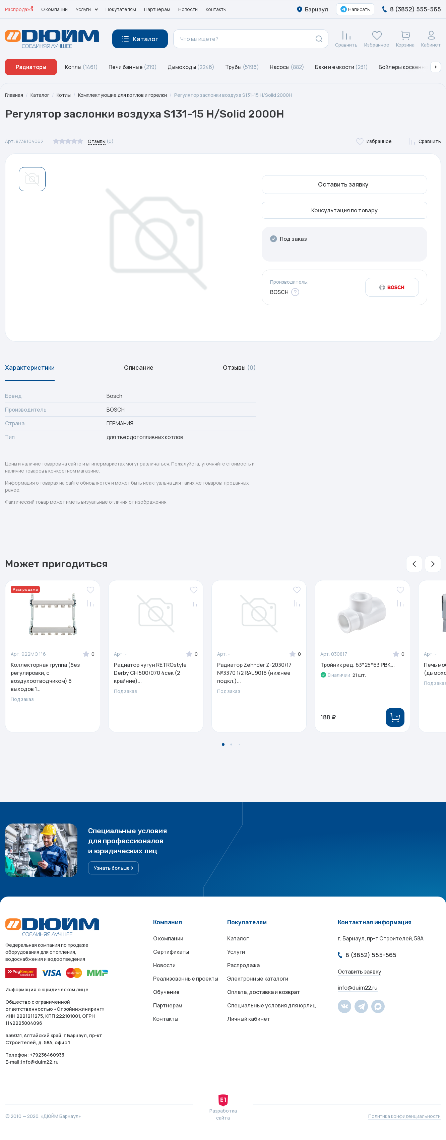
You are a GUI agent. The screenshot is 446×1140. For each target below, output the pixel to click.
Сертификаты (171, 951)
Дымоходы (191, 67)
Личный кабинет (248, 1018)
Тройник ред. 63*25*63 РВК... (357, 664)
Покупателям (121, 9)
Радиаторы (31, 67)
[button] (435, 67)
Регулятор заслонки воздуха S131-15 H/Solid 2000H (233, 95)
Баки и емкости (341, 67)
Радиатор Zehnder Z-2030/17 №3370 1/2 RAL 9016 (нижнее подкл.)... (254, 673)
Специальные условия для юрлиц (271, 1005)
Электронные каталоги (257, 978)
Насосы (287, 67)
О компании (54, 9)
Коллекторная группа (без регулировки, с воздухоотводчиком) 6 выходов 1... (45, 677)
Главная (14, 95)
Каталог (39, 95)
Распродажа (19, 9)
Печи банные (133, 67)
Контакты (216, 9)
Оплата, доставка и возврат (263, 992)
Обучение (166, 992)
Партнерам (157, 9)
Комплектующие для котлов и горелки (122, 95)
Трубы (242, 67)
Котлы (81, 67)
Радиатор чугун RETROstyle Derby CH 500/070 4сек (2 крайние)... (150, 673)
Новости (188, 9)
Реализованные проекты (185, 978)
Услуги (236, 951)
